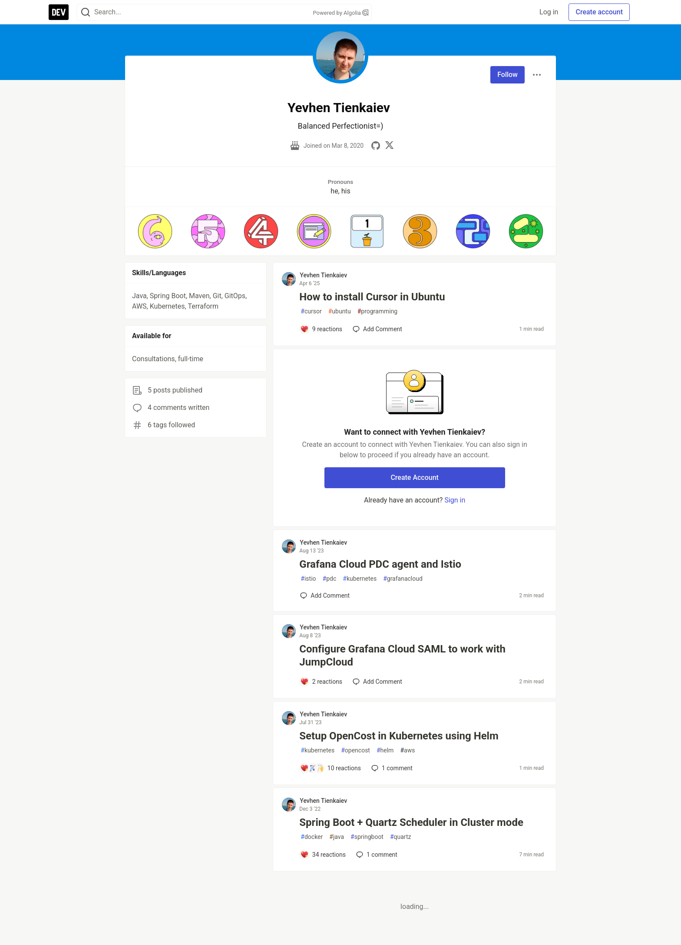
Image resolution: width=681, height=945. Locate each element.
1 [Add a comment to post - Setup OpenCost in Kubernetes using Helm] (391, 768)
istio (308, 578)
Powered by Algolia (340, 13)
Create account (599, 12)
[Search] (85, 12)
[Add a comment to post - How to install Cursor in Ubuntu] (321, 329)
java (336, 837)
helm (385, 750)
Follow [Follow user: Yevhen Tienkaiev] (507, 74)
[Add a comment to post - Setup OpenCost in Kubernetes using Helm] (330, 768)
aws (407, 750)
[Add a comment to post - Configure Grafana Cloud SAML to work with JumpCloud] (321, 681)
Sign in (454, 500)
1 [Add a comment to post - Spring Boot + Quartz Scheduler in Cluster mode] (375, 854)
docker (312, 837)
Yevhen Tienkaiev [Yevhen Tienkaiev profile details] (323, 275)
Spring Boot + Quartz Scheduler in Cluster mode (411, 822)
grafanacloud (403, 578)
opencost (355, 750)
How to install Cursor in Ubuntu (372, 297)
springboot (366, 837)
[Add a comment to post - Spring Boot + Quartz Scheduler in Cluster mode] (323, 854)
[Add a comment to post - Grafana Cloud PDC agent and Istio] (325, 595)
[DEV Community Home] (58, 12)
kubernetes (360, 578)
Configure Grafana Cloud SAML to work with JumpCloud (402, 655)
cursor (311, 311)
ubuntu (339, 311)
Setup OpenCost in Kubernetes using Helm (398, 736)
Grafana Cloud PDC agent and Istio (380, 564)
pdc (330, 578)
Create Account (414, 477)
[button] (155, 231)
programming (377, 311)
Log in (548, 12)
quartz (400, 837)
